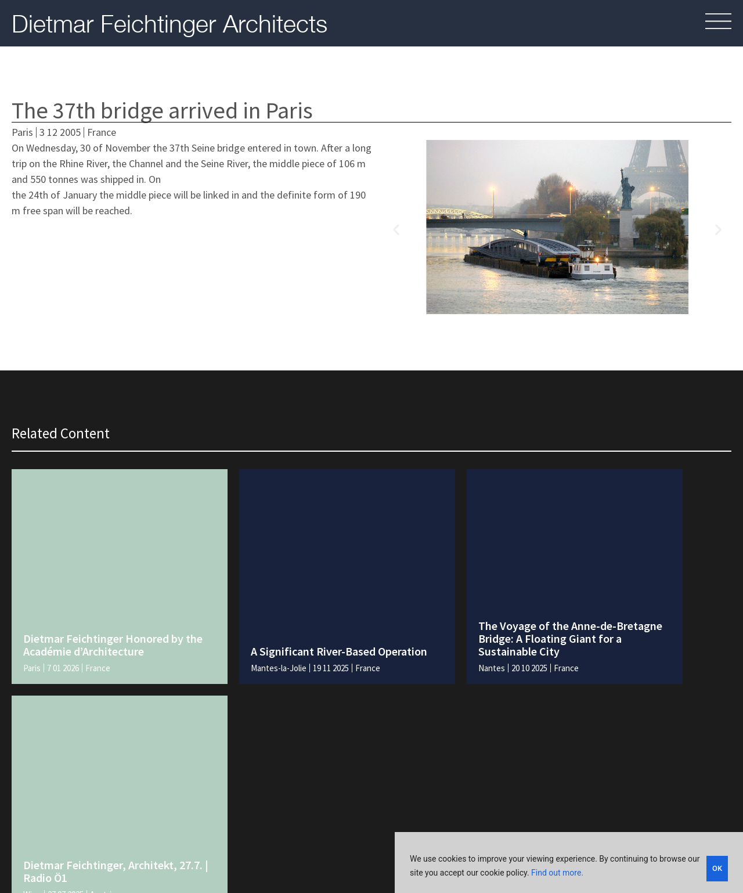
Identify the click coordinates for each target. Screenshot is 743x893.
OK (717, 867)
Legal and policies (451, 832)
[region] (569, 864)
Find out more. (557, 874)
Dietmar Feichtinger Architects (169, 23)
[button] (396, 229)
